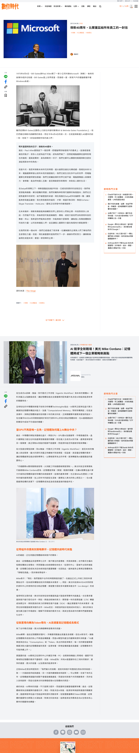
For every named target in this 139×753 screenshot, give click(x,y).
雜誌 (94, 6)
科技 (81, 23)
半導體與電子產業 (86, 345)
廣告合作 (127, 1)
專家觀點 (68, 6)
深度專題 (48, 6)
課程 (88, 6)
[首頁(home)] (10, 6)
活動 (83, 6)
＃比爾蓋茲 (80, 33)
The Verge (31, 291)
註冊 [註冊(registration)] (126, 6)
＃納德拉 (89, 33)
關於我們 (119, 1)
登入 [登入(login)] (121, 6)
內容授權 (135, 1)
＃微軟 (73, 33)
